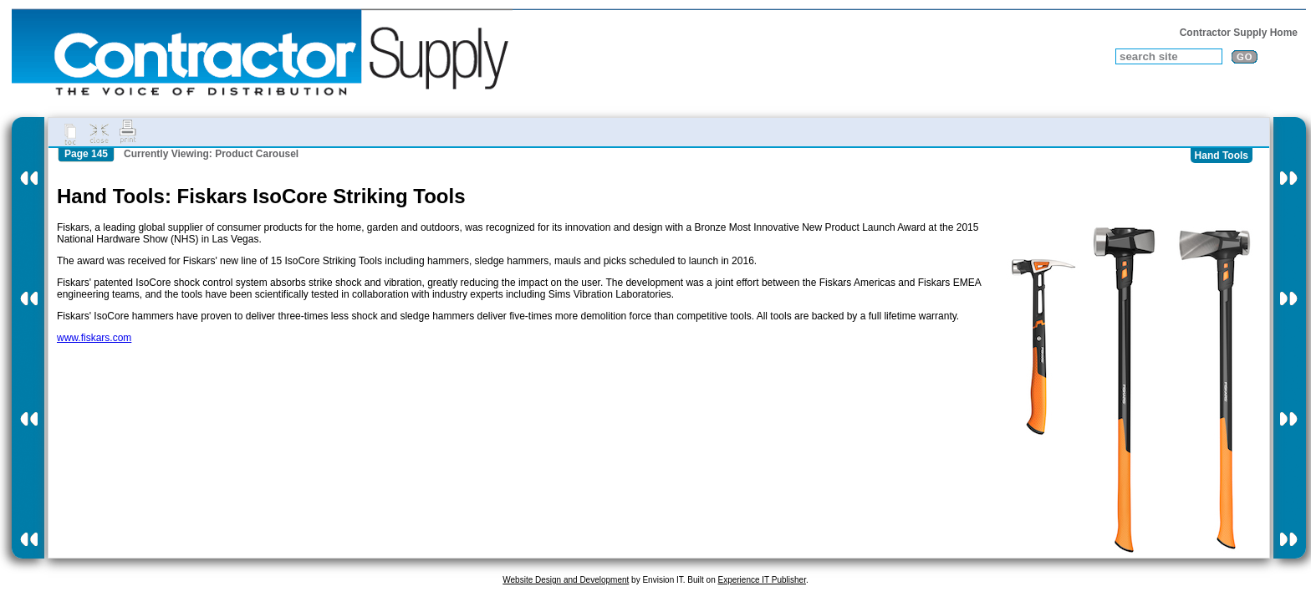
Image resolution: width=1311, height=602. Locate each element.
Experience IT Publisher (761, 579)
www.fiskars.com (94, 338)
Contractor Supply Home (1239, 32)
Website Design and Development (565, 579)
